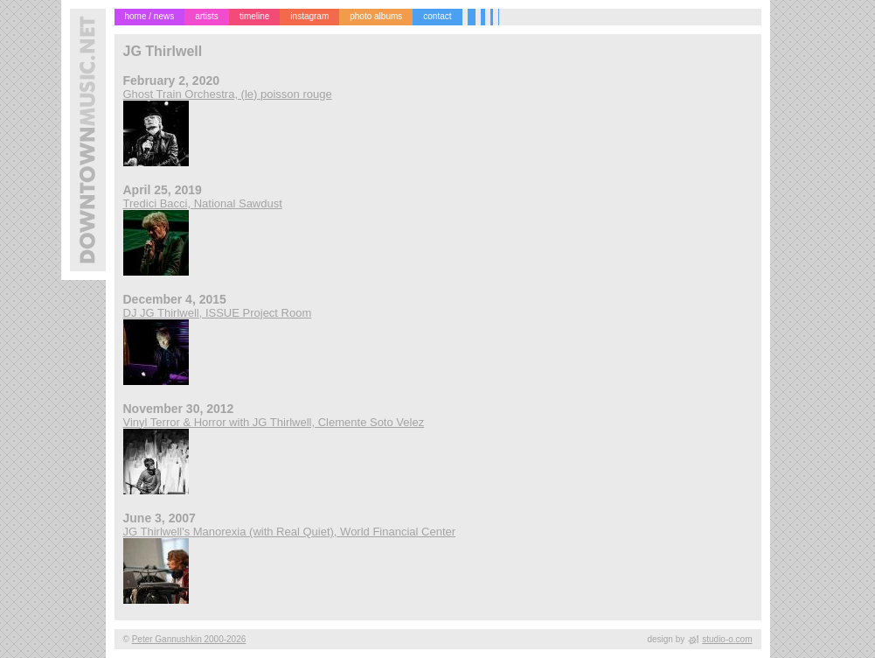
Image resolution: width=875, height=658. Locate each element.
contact (437, 16)
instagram (309, 16)
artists (207, 16)
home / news (150, 16)
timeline (254, 16)
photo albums (376, 16)
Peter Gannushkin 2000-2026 (189, 639)
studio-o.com (727, 639)
